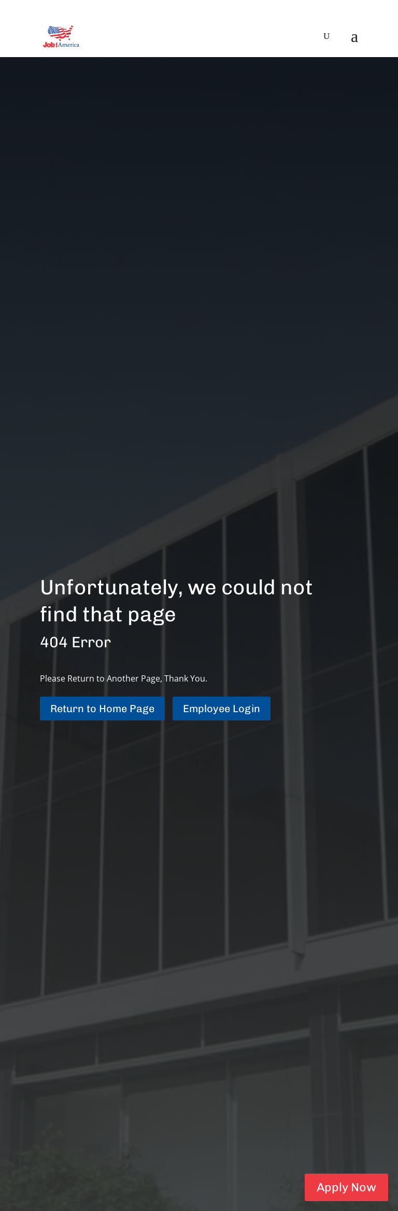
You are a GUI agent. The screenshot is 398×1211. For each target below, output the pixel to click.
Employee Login (221, 708)
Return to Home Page (102, 708)
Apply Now (345, 1186)
